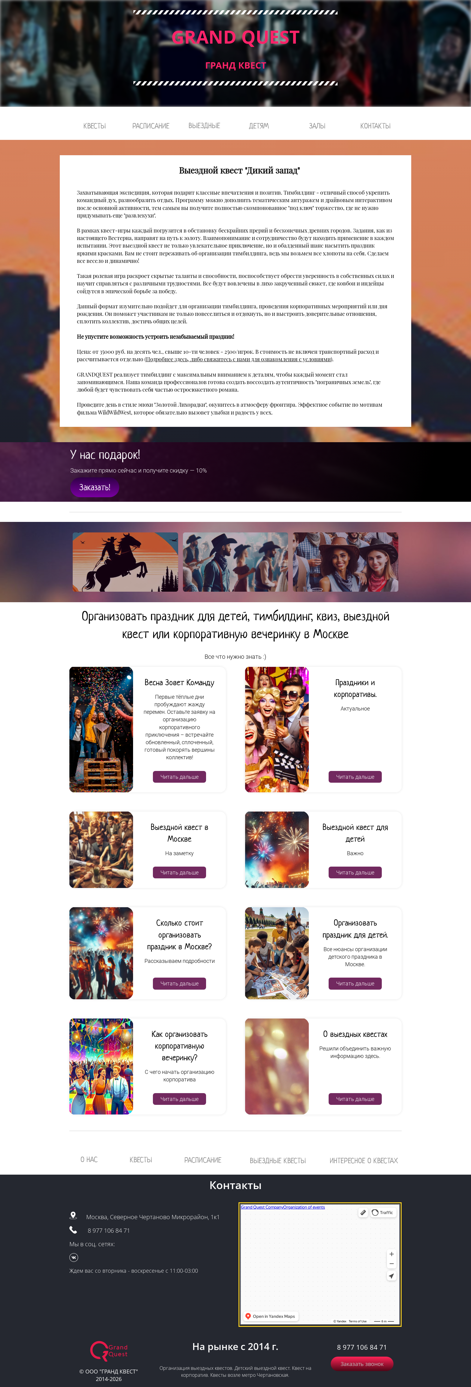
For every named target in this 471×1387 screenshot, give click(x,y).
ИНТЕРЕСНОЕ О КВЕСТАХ (364, 1160)
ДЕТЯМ (259, 126)
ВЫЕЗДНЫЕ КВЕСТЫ (278, 1160)
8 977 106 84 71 (109, 1230)
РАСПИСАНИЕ (150, 126)
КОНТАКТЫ (375, 126)
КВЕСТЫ (95, 126)
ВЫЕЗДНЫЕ (204, 125)
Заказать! (94, 487)
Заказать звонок (362, 1363)
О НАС (89, 1159)
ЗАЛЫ (317, 126)
